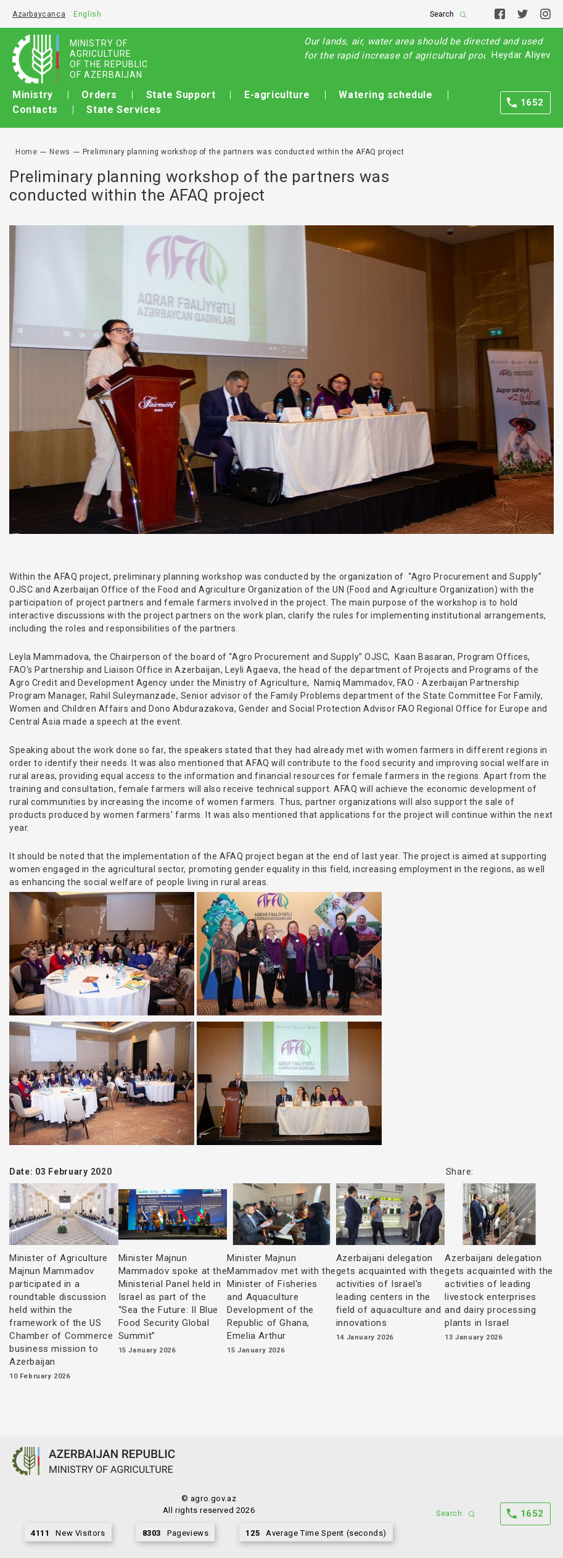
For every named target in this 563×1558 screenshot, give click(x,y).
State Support (181, 95)
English (87, 14)
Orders (99, 95)
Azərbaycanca (38, 14)
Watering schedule (385, 95)
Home (26, 152)
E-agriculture (277, 95)
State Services (123, 109)
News (59, 152)
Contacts (35, 109)
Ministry (32, 95)
